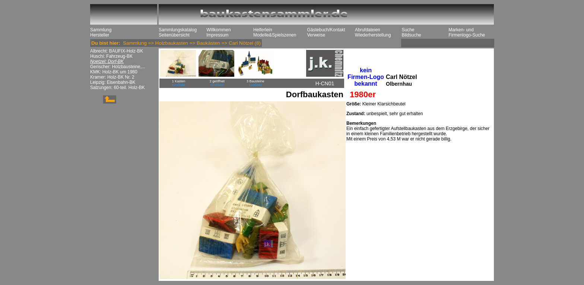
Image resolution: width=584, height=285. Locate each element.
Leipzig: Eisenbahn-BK (112, 82)
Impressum (217, 35)
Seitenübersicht (174, 35)
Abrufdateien (367, 29)
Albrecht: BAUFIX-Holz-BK (116, 51)
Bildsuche (411, 35)
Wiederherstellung (373, 35)
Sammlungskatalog (178, 29)
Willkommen (218, 29)
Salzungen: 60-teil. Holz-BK (117, 87)
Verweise (316, 35)
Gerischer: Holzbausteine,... (117, 66)
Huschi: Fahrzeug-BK (111, 56)
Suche (408, 29)
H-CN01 (324, 83)
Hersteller (99, 35)
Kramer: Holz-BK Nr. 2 (112, 77)
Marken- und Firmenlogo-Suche (466, 32)
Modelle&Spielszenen (274, 35)
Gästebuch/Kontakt (326, 29)
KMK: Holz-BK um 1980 (113, 72)
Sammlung (100, 29)
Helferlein (262, 29)
